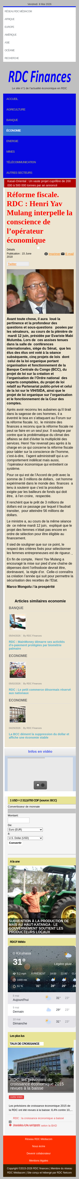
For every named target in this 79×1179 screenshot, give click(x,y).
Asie (7, 42)
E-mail (69, 254)
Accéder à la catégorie (26, 1125)
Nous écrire (38, 1146)
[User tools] (38, 247)
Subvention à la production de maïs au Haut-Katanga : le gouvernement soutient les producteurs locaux (39, 926)
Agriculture (15, 109)
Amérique (10, 34)
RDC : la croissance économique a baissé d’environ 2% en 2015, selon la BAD (38, 1122)
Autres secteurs (19, 172)
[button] (18, 980)
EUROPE (9, 27)
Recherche (12, 58)
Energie (12, 141)
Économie (13, 130)
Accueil (12, 99)
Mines (10, 151)
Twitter (12, 264)
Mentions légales (38, 1160)
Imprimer (54, 254)
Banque (12, 120)
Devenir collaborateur (39, 1153)
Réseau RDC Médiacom (18, 11)
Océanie (10, 50)
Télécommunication (21, 162)
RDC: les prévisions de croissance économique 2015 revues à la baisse (37, 1083)
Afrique (9, 19)
